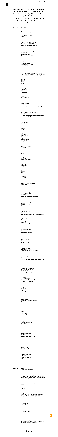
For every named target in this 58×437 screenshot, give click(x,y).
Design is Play (7, 4)
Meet (44, 1)
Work (37, 1)
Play (40, 1)
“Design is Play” (23, 221)
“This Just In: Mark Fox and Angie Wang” (27, 202)
